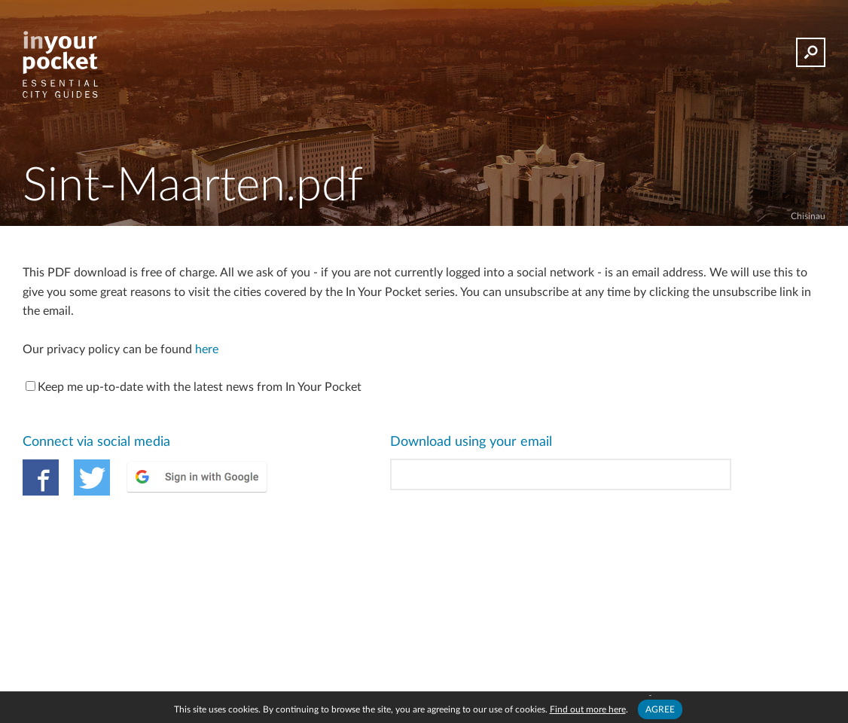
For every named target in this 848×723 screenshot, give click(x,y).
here (206, 349)
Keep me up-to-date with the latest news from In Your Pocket (193, 387)
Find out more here (588, 709)
